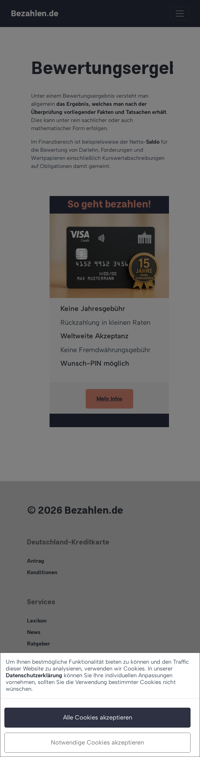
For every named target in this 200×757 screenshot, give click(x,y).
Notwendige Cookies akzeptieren (97, 742)
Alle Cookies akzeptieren (97, 717)
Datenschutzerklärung (34, 675)
